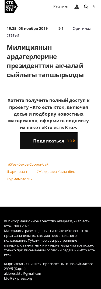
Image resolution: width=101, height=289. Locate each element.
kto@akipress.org (18, 278)
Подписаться (54, 141)
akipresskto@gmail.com (23, 273)
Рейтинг (61, 6)
